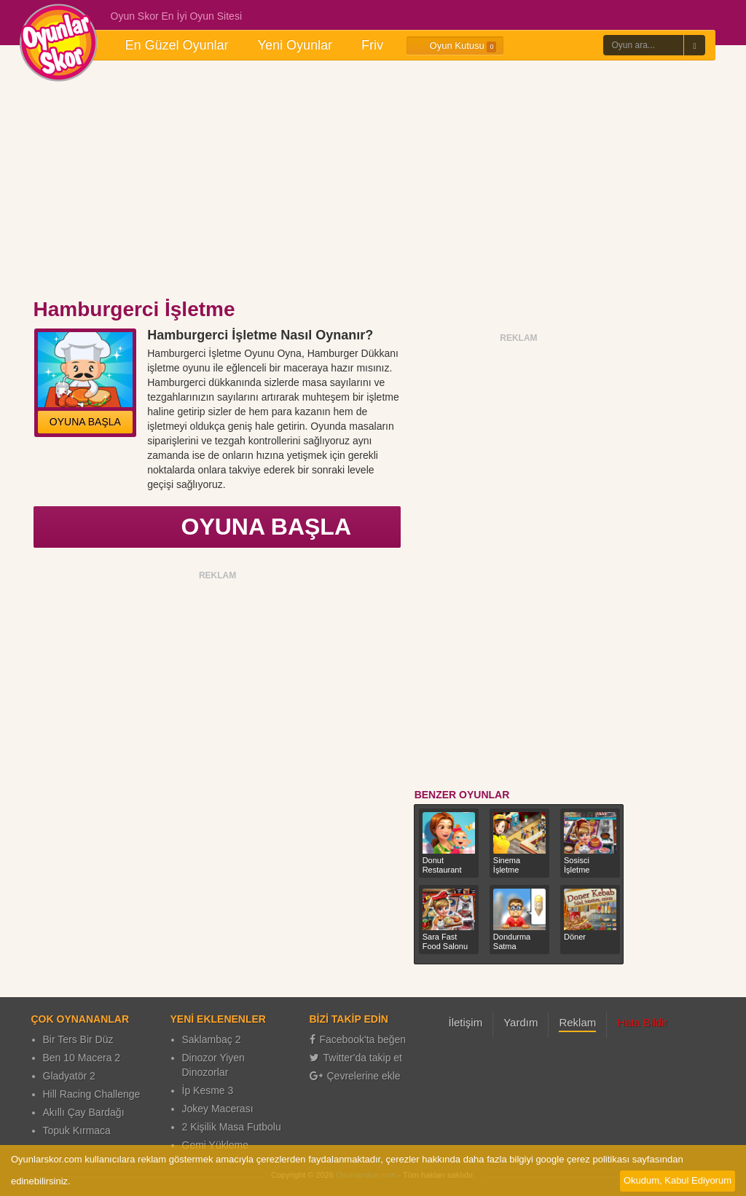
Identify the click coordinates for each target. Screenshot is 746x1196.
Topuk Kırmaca (77, 1130)
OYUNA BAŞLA (85, 422)
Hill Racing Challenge (92, 1094)
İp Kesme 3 (208, 1090)
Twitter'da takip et (356, 1057)
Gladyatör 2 (69, 1076)
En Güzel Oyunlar (177, 45)
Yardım (520, 1022)
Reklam (577, 1022)
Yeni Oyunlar (295, 45)
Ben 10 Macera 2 (82, 1057)
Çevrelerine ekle (355, 1076)
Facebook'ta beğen (358, 1039)
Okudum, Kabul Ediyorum (677, 1180)
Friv (372, 45)
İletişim (466, 1022)
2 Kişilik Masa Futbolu (231, 1127)
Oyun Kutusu (455, 45)
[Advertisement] (373, 181)
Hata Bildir (642, 1022)
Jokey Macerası (218, 1108)
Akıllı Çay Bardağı (84, 1112)
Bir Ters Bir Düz (78, 1039)
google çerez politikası (582, 1159)
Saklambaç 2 (211, 1039)
